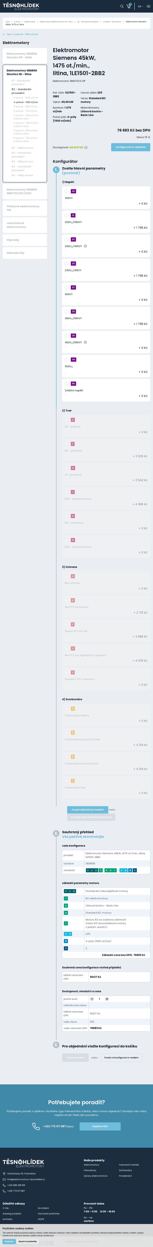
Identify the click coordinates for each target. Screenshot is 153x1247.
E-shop (18, 21)
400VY (69, 204)
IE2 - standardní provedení (100, 21)
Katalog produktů (13, 1220)
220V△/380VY (73, 228)
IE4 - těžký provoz (22, 181)
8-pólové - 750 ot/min (25, 117)
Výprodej (13, 246)
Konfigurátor (65, 168)
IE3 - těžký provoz (22, 168)
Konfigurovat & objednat (131, 153)
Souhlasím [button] (9, 1241)
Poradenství (126, 1182)
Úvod (7, 21)
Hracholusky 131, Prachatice (20, 1180)
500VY (69, 300)
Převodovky (90, 1176)
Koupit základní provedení (88, 816)
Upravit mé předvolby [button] (29, 1241)
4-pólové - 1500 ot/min (129, 21)
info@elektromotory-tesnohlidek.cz (24, 1185)
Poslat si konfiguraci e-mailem (121, 1064)
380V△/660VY (73, 324)
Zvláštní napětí (74, 396)
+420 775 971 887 (14, 1197)
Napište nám (111, 1132)
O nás (6, 1214)
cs (141, 6)
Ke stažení (44, 1214)
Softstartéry (126, 1176)
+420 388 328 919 (14, 1191)
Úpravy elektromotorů (96, 1182)
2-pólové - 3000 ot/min (26, 104)
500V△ (69, 373)
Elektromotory (32, 21)
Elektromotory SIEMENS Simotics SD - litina (63, 21)
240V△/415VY (73, 276)
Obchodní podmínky (50, 1220)
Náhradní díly (15, 259)
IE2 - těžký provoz (22, 154)
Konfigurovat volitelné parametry (91, 823)
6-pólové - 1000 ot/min (26, 112)
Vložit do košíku (75, 1064)
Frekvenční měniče (130, 1171)
